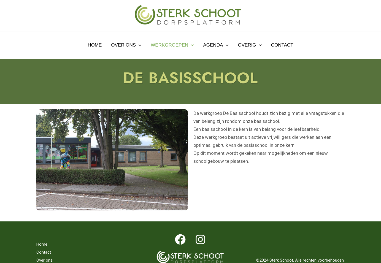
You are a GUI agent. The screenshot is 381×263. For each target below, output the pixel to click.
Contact (282, 45)
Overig (249, 45)
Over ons (126, 45)
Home (95, 45)
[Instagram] (200, 239)
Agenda (215, 45)
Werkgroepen (172, 45)
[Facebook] (180, 239)
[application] (138, 45)
